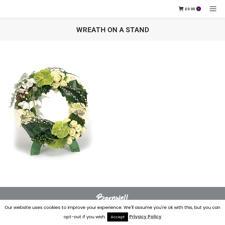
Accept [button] (118, 217)
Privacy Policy (145, 217)
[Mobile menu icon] (213, 9)
